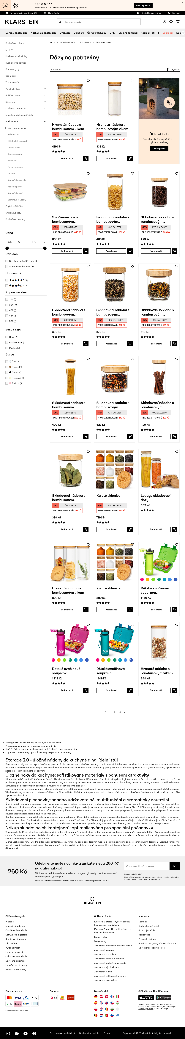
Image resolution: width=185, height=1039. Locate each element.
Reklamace (144, 934)
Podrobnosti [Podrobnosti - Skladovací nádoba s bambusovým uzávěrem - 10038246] (67, 344)
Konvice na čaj (15, 154)
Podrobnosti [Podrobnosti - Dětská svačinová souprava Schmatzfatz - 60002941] (111, 690)
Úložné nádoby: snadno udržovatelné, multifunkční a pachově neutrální (41, 749)
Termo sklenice (15, 167)
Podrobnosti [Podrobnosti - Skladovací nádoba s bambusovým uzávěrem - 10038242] (156, 251)
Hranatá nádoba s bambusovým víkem (68, 127)
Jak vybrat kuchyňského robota (110, 963)
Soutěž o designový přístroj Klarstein (157, 943)
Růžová (15, 383)
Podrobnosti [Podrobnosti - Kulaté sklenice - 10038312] (111, 610)
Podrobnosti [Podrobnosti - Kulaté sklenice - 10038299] (111, 529)
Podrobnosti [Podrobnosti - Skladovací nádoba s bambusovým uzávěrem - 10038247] (67, 529)
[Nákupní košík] (178, 21)
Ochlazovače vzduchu (16, 956)
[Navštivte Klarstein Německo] (95, 996)
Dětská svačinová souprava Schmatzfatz (155, 590)
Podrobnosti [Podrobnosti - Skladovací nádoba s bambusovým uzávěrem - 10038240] (67, 436)
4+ (18, 285)
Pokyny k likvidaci (147, 939)
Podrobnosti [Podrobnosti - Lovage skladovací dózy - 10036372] (156, 529)
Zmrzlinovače (12, 82)
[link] (70, 98)
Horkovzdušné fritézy (16, 56)
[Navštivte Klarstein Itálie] (117, 996)
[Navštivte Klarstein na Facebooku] (17, 1033)
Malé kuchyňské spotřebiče (19, 115)
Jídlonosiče (13, 134)
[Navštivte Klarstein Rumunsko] (106, 1009)
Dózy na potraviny (17, 128)
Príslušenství (11, 121)
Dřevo (15, 367)
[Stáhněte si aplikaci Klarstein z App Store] (146, 997)
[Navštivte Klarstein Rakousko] (101, 996)
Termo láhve (14, 147)
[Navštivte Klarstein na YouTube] (25, 1033)
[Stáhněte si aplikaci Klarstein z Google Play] (163, 997)
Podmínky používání (145, 1009)
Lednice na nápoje (14, 952)
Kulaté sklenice (108, 495)
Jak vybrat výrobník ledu (106, 967)
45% (12, 315)
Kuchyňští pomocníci (15, 108)
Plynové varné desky (15, 969)
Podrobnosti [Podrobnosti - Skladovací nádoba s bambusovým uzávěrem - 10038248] (111, 344)
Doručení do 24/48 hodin (23, 261)
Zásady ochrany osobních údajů (163, 1006)
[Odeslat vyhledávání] (60, 21)
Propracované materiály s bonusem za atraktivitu (30, 746)
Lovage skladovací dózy (155, 497)
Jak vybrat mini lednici (105, 980)
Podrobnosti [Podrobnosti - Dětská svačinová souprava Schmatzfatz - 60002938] (156, 610)
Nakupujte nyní (143, 5)
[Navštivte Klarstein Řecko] (117, 1015)
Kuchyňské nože (16, 193)
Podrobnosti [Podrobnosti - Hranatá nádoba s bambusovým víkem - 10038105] (156, 690)
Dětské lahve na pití (18, 141)
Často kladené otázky (151, 13)
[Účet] (164, 21)
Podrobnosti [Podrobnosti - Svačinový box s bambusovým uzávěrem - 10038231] (67, 251)
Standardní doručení (21, 266)
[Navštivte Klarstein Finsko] (117, 1009)
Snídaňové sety (13, 212)
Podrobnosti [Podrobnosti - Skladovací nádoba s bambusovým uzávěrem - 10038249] (156, 344)
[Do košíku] (85, 158)
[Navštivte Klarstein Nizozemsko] (101, 1015)
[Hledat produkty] (99, 21)
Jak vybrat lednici (103, 971)
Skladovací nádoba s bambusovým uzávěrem (112, 219)
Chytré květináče (14, 206)
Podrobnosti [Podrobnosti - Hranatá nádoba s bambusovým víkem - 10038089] (67, 158)
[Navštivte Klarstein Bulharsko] (112, 1009)
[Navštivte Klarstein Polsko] (95, 1009)
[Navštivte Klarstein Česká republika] (112, 1002)
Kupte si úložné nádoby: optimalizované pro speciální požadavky (38, 752)
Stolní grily (10, 75)
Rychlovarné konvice (15, 62)
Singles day (100, 941)
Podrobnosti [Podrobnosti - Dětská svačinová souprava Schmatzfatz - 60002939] (67, 690)
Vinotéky (9, 921)
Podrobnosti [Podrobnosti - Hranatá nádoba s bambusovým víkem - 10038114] (111, 158)
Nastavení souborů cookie (151, 947)
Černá (15, 372)
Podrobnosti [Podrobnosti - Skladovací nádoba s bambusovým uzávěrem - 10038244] (111, 436)
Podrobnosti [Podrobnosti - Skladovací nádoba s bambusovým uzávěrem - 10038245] (156, 436)
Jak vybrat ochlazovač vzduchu (110, 976)
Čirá (14, 361)
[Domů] (53, 42)
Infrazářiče (11, 943)
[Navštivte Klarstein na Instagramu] (8, 1033)
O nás (107, 1033)
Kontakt (176, 13)
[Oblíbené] (171, 21)
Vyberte (173, 69)
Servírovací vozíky (17, 199)
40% (12, 310)
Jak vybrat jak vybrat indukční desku (113, 945)
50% (12, 321)
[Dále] (183, 33)
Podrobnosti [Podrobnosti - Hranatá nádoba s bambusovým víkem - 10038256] (67, 610)
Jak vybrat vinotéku (104, 950)
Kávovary (10, 102)
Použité (14, 348)
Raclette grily (12, 69)
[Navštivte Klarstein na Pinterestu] (34, 1033)
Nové (13, 337)
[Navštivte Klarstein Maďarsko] (117, 1002)
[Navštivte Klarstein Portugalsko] (106, 1015)
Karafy (11, 173)
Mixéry (8, 49)
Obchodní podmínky (89, 1033)
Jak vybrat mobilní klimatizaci (109, 958)
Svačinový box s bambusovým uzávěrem (65, 219)
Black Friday (100, 936)
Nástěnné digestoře (15, 960)
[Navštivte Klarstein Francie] (112, 996)
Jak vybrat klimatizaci (105, 954)
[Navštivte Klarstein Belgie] (95, 1015)
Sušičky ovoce (12, 95)
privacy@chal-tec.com (152, 879)
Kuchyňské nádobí (17, 180)
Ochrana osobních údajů (133, 874)
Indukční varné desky (16, 965)
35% (13, 305)
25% (12, 299)
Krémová (16, 378)
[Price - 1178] (38, 241)
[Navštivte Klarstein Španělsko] (95, 1002)
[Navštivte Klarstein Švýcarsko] (106, 996)
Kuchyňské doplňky (15, 219)
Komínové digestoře (15, 939)
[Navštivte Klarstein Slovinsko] (112, 1015)
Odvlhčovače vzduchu (16, 930)
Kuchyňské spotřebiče (66, 42)
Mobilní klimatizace (15, 926)
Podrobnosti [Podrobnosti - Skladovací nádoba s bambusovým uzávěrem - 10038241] (111, 251)
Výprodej (167, 32)
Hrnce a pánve (15, 186)
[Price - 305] (13, 241)
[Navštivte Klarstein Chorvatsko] (101, 1009)
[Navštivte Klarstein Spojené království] (101, 1002)
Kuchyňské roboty (14, 43)
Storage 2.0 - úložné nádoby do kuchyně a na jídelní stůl (33, 742)
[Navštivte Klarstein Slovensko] (106, 1002)
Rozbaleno (16, 342)
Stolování (12, 160)
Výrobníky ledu (12, 88)
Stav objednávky (146, 930)
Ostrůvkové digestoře (16, 934)
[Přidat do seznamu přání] (88, 80)
